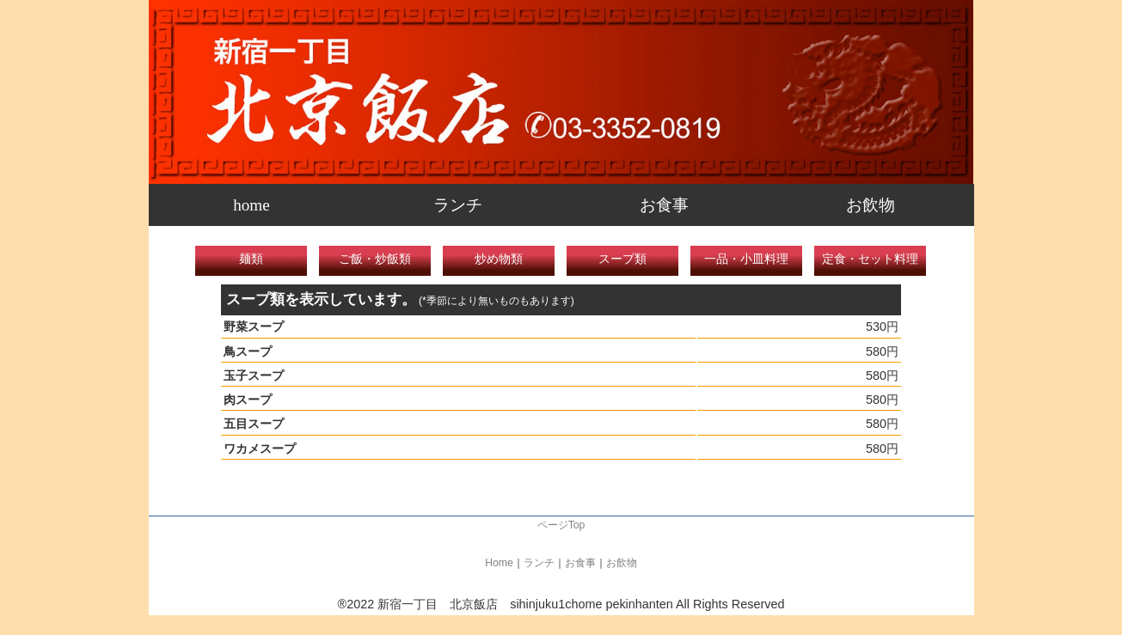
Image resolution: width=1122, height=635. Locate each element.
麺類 (251, 259)
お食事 (664, 205)
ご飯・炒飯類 (375, 259)
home (251, 205)
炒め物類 (499, 259)
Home (499, 563)
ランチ (457, 205)
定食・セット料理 (870, 259)
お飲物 (870, 205)
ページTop (561, 525)
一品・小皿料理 (746, 259)
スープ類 (622, 259)
